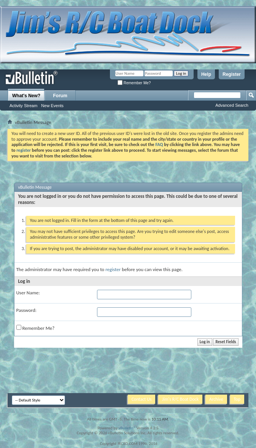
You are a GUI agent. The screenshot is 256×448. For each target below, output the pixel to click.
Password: (26, 310)
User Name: (28, 292)
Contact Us (142, 399)
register (113, 269)
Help (206, 74)
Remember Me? (134, 83)
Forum (60, 95)
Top (237, 399)
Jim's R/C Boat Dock (180, 399)
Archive (216, 399)
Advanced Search (231, 105)
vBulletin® (126, 428)
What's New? (26, 95)
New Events (52, 105)
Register (232, 74)
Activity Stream (23, 105)
